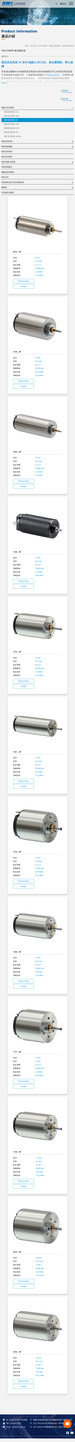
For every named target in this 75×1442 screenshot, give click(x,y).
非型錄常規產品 (7, 192)
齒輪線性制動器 (7, 172)
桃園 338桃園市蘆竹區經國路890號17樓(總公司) (52, 1420)
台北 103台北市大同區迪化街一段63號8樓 (50, 1423)
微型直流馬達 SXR (11, 116)
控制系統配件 (6, 167)
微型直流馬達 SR (68, 46)
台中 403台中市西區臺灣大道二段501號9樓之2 (52, 1427)
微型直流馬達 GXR (11, 124)
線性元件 (5, 177)
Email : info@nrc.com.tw (15, 1427)
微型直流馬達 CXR (11, 128)
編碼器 (4, 187)
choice (59, 1439)
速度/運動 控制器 (8, 162)
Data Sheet (23, 281)
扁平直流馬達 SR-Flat (12, 136)
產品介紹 (33, 46)
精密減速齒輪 (6, 146)
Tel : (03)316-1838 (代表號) (16, 1420)
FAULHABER (43, 46)
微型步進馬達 (6, 151)
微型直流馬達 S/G (11, 112)
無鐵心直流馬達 (54, 46)
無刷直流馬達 (6, 141)
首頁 (26, 46)
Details (23, 286)
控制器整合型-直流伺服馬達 (12, 182)
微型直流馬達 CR (11, 132)
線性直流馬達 (6, 157)
